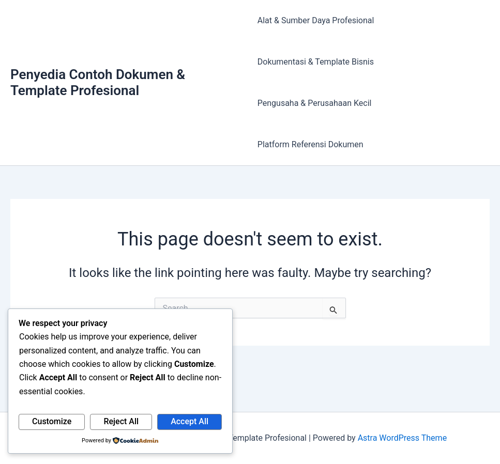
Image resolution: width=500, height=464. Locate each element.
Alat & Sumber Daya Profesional (315, 20)
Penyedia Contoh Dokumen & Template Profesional (97, 82)
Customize (51, 421)
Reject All (121, 421)
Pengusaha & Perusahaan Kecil (314, 103)
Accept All (189, 421)
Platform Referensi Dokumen (310, 144)
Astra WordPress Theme (402, 438)
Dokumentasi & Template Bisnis (315, 62)
